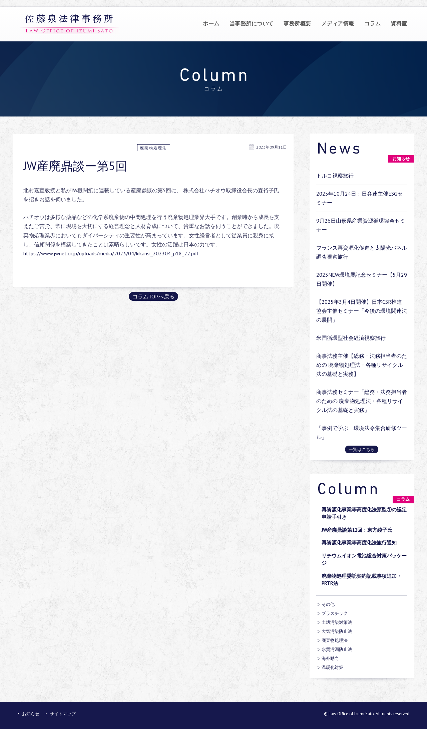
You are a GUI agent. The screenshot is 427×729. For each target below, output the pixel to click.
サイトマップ (63, 714)
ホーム (211, 23)
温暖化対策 (332, 667)
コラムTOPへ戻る (153, 296)
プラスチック (335, 613)
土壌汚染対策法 (337, 622)
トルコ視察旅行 (335, 175)
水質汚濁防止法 (337, 649)
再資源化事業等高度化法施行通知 (359, 542)
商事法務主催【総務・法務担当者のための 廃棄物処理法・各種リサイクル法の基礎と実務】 (361, 364)
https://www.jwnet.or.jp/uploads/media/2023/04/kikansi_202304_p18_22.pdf (111, 253)
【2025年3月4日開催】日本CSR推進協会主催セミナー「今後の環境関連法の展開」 (361, 310)
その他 (328, 604)
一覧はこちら (362, 449)
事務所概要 (297, 23)
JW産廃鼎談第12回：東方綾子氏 (357, 530)
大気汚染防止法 (337, 631)
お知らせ (30, 714)
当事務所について (252, 23)
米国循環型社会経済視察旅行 (351, 337)
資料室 (399, 23)
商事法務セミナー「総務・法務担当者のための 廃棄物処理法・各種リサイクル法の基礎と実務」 (361, 401)
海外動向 (330, 658)
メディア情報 (337, 23)
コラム (372, 23)
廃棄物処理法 (153, 148)
